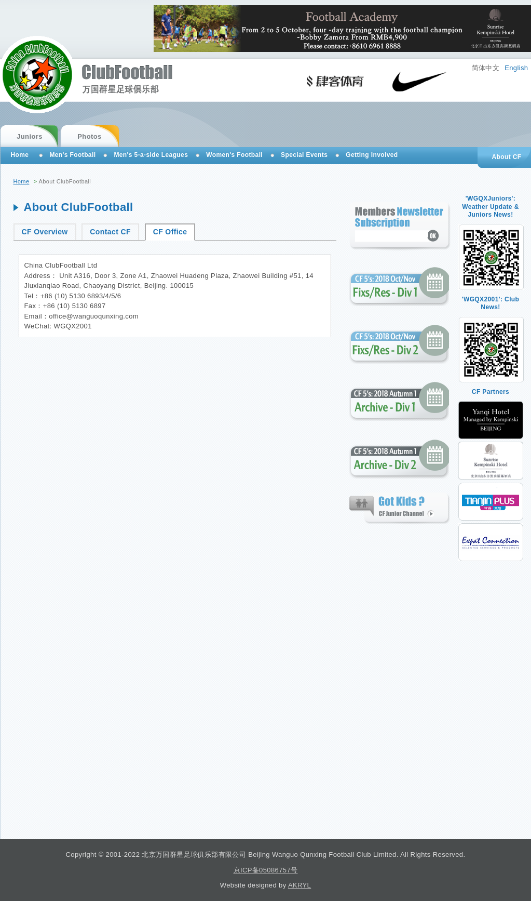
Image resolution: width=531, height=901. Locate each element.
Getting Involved (372, 154)
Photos (89, 136)
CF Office (170, 232)
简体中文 (486, 68)
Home (21, 181)
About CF (506, 157)
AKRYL (299, 885)
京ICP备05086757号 (266, 870)
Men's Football (72, 154)
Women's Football (234, 154)
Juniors (30, 136)
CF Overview (45, 232)
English (516, 68)
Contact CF (110, 232)
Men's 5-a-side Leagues (151, 154)
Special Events (304, 154)
